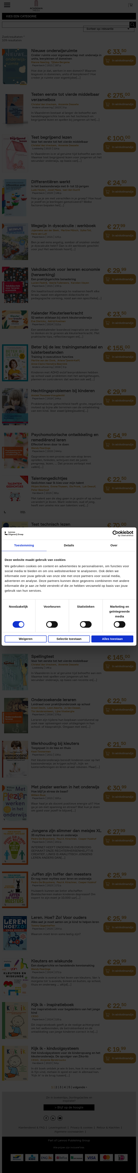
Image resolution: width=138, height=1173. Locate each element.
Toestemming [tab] (24, 545)
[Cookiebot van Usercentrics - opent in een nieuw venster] (115, 533)
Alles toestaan (112, 639)
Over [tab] (113, 545)
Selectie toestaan (69, 639)
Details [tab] (69, 545)
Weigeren (25, 639)
